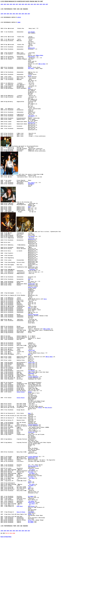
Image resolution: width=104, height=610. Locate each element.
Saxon (29, 75)
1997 (46, 4)
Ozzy (29, 99)
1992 (32, 4)
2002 (14, 15)
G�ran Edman (39, 62)
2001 (11, 15)
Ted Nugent (31, 579)
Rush (29, 228)
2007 (29, 15)
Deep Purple (31, 63)
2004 (20, 15)
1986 (14, 4)
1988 (20, 4)
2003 (17, 15)
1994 (38, 4)
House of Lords (32, 319)
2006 (26, 15)
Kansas (30, 440)
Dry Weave (32, 531)
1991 (29, 4)
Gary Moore (31, 77)
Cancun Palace (21, 440)
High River (20, 572)
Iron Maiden (31, 35)
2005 (23, 15)
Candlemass (31, 204)
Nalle (45, 332)
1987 (17, 4)
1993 (35, 4)
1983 (5, 4)
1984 (8, 4)
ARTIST (19, 19)
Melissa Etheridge (33, 350)
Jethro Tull (31, 392)
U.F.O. (30, 85)
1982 (2, 4)
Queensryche (31, 53)
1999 (5, 15)
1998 (2, 15)
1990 (26, 4)
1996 (43, 4)
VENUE (18, 24)
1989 (23, 4)
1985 (11, 4)
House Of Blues (21, 579)
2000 (8, 15)
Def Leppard (31, 203)
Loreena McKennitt (33, 422)
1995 (40, 4)
